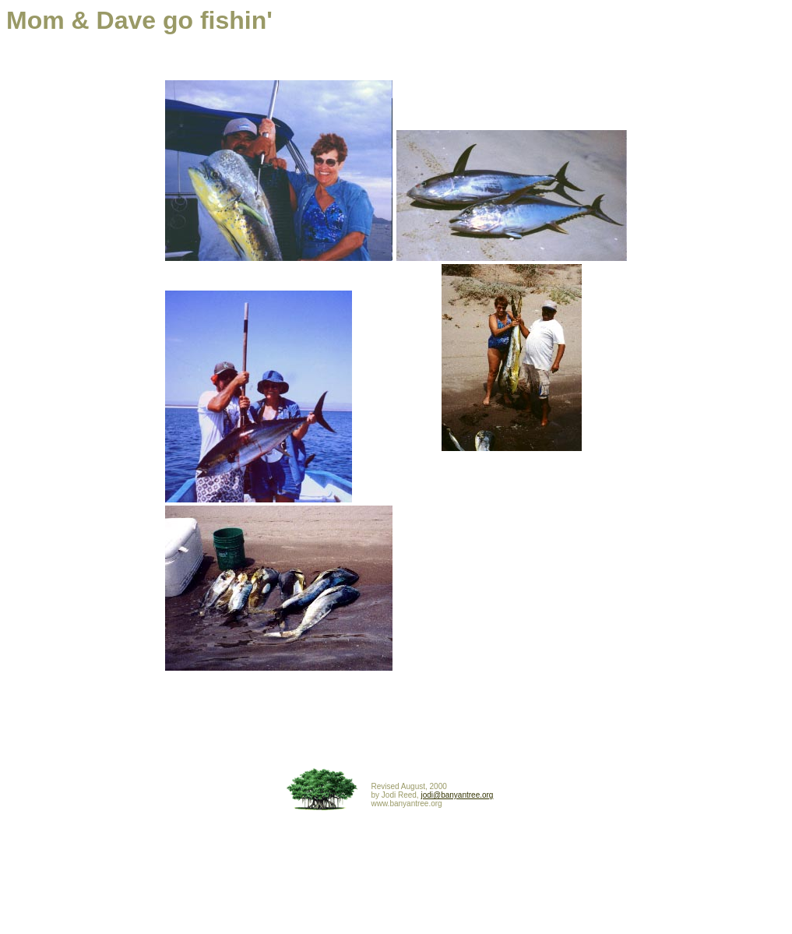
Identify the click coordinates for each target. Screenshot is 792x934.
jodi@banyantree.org (457, 795)
